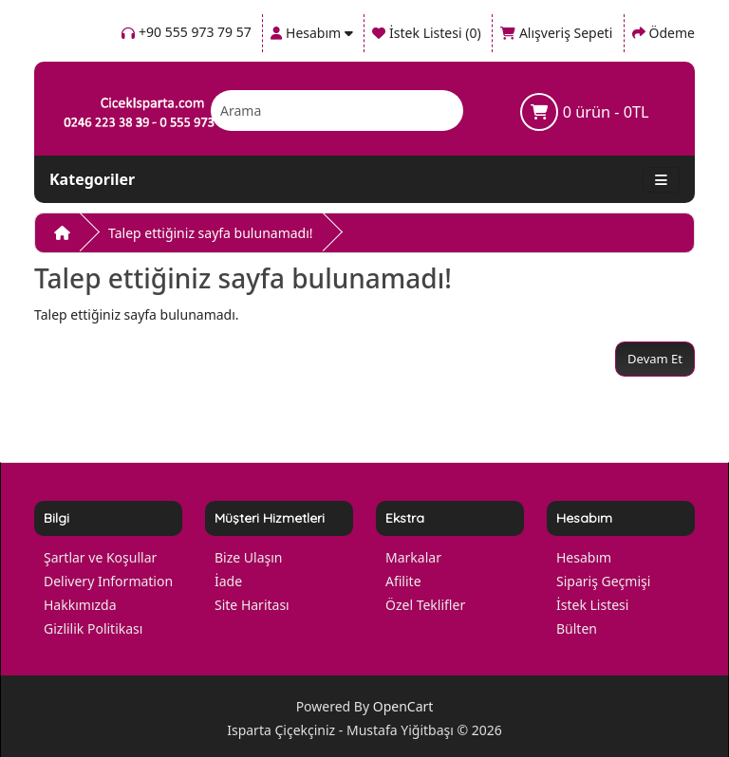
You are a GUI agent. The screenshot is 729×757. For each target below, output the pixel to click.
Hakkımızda (80, 605)
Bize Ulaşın (249, 557)
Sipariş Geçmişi (603, 581)
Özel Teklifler (425, 605)
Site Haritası (252, 605)
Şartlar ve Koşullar (100, 557)
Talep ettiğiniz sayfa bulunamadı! (210, 233)
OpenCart (403, 706)
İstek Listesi (592, 605)
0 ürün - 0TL (584, 112)
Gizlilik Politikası (93, 628)
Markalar (413, 557)
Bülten (576, 628)
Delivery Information (108, 581)
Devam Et (654, 358)
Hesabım (583, 557)
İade (228, 581)
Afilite (403, 581)
